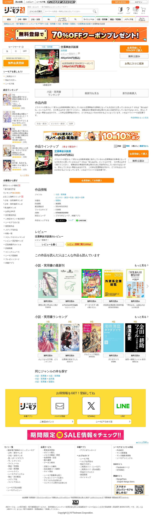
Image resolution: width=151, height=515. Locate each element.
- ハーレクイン (13, 471)
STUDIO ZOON (18, 155)
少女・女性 (35, 19)
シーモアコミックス (62, 19)
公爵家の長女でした (70, 359)
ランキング (11, 193)
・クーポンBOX (48, 463)
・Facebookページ (122, 467)
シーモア (8, 2)
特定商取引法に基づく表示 (80, 497)
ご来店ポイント (47, 421)
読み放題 (19, 2)
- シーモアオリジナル (15, 474)
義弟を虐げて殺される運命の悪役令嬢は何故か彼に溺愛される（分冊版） (20, 134)
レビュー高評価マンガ (14, 241)
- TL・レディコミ (14, 461)
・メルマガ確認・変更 (51, 455)
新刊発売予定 (10, 189)
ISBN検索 (108, 497)
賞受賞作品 (9, 226)
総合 (9, 19)
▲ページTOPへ (142, 442)
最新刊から (144, 146)
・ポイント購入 (48, 453)
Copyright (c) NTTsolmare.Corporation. (75, 513)
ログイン (138, 2)
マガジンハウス (70, 307)
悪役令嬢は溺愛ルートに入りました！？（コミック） (20, 116)
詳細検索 (8, 248)
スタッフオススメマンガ (15, 237)
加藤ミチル (16, 165)
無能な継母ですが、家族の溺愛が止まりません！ (20, 99)
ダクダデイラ (113, 359)
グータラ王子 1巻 (92, 305)
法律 (71, 123)
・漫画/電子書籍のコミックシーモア (20, 450)
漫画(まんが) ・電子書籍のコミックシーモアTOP (23, 24)
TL (75, 19)
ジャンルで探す (36, 11)
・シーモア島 (83, 459)
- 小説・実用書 (13, 469)
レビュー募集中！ (69, 53)
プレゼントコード (12, 259)
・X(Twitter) (119, 470)
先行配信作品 (10, 215)
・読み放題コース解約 (51, 469)
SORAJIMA (16, 106)
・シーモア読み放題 (14, 488)
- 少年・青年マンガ (14, 453)
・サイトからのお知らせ (52, 480)
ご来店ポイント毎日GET (15, 219)
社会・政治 (41, 123)
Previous (36, 286)
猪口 (24, 165)
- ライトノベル (13, 463)
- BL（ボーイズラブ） (16, 458)
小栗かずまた (91, 307)
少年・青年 (22, 19)
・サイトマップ (84, 477)
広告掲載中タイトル (13, 245)
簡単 (126, 146)
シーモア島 (40, 2)
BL (49, 19)
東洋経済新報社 (113, 307)
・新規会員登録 (48, 450)
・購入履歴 (46, 460)
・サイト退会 (47, 471)
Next (146, 286)
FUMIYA (48, 307)
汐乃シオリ (21, 123)
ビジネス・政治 (57, 123)
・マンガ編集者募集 (123, 455)
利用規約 (32, 497)
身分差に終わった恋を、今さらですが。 (20, 149)
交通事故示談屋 (84, 24)
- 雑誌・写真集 (13, 466)
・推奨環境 (82, 475)
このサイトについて (96, 497)
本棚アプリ (9, 263)
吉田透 (64, 50)
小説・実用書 (102, 19)
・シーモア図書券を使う (52, 475)
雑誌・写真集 (115, 19)
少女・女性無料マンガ (14, 200)
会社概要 (25, 497)
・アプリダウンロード (87, 450)
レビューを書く (49, 244)
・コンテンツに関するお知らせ (54, 483)
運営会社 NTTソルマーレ (120, 497)
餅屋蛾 (113, 361)
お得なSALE (10, 211)
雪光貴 (15, 140)
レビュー (29, 2)
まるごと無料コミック (13, 196)
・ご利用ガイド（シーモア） (89, 467)
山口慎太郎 (135, 307)
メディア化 (128, 19)
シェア (71, 220)
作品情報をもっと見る (139, 118)
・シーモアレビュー (14, 490)
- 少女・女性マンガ (14, 455)
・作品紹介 (119, 450)
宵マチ (19, 121)
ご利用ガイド (10, 76)
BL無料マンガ (10, 208)
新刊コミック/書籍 (12, 185)
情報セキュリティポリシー (61, 497)
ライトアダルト (142, 19)
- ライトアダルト (14, 482)
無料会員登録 (120, 2)
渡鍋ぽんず (16, 153)
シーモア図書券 (11, 256)
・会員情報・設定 (49, 458)
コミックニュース (12, 252)
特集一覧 (8, 233)
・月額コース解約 (49, 466)
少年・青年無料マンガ (14, 204)
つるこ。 (15, 104)
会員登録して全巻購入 (91, 180)
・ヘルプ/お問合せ (85, 461)
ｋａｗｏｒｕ (20, 166)
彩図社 (73, 24)
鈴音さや (70, 361)
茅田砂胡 (92, 356)
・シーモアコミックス (124, 458)
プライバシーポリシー (43, 497)
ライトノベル (88, 19)
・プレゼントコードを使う (52, 478)
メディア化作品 (11, 230)
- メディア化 (12, 479)
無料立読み (48, 301)
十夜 (14, 121)
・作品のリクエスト (86, 472)
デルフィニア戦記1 (91, 354)
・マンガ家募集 (121, 453)
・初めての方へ (84, 464)
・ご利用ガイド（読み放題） (89, 469)
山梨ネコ (22, 140)
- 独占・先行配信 (14, 477)
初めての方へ (10, 80)
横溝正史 (135, 361)
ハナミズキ (48, 361)
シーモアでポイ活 (12, 222)
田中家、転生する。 (20, 163)
